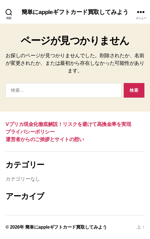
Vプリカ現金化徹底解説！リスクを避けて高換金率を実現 (68, 124)
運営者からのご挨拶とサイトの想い (45, 139)
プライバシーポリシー (30, 132)
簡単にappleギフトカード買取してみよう (75, 12)
